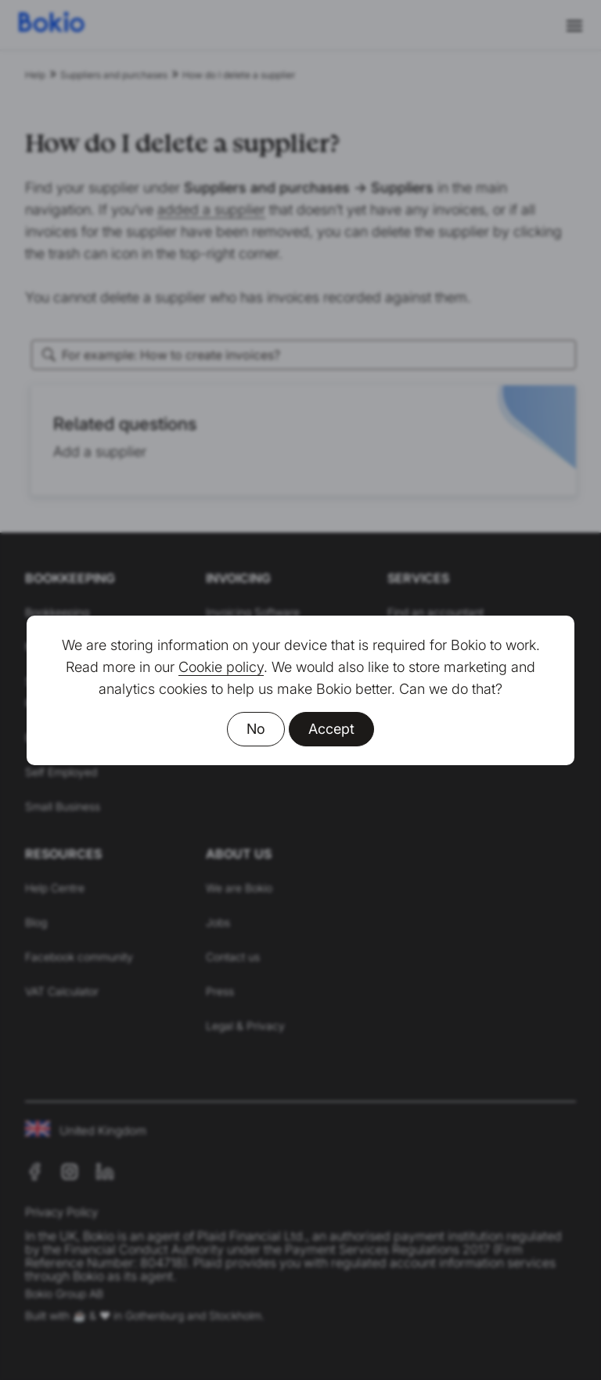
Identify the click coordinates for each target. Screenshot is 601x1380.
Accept (331, 729)
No (256, 729)
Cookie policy (221, 667)
